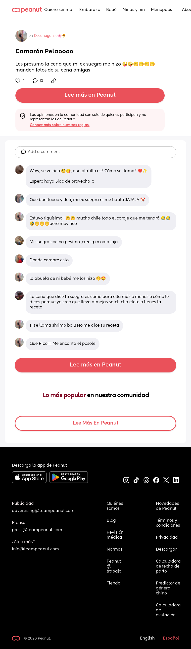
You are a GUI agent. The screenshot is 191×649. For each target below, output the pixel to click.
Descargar (166, 550)
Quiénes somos (115, 506)
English (147, 639)
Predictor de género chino (168, 588)
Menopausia (161, 10)
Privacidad (167, 538)
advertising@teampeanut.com (43, 511)
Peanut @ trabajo (114, 567)
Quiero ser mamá (58, 10)
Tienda (114, 583)
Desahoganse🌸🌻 (50, 36)
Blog (111, 521)
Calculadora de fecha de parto (168, 567)
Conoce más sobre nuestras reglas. (60, 125)
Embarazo (89, 10)
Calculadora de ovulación (168, 610)
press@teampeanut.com (37, 530)
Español (171, 639)
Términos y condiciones (168, 523)
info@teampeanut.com (35, 549)
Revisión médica (115, 535)
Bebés (111, 10)
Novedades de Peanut (168, 506)
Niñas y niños (134, 10)
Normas (115, 550)
